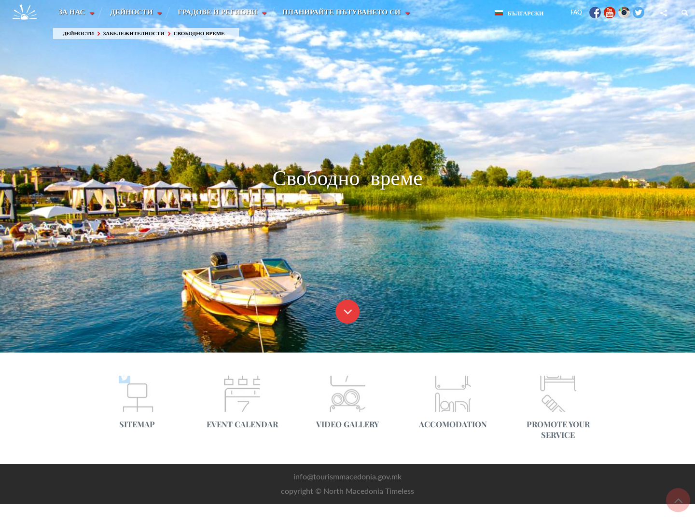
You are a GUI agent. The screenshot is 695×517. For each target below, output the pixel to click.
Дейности (132, 12)
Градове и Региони (219, 12)
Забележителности (134, 33)
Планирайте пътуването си (344, 12)
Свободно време (199, 33)
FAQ (576, 12)
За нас (72, 12)
